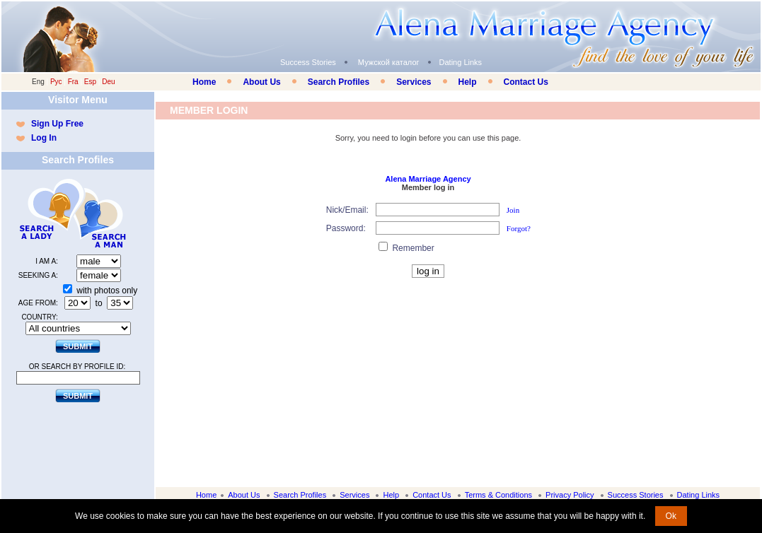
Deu (108, 82)
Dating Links (461, 62)
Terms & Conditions (498, 495)
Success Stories (308, 62)
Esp (90, 82)
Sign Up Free (57, 124)
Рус (56, 82)
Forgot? (519, 228)
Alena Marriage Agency (428, 179)
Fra (73, 82)
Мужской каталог (389, 62)
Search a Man (105, 213)
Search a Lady (45, 213)
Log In (44, 138)
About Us (261, 82)
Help (467, 82)
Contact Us (526, 82)
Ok (671, 516)
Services (413, 82)
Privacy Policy (569, 495)
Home (204, 82)
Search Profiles (338, 82)
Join (513, 210)
